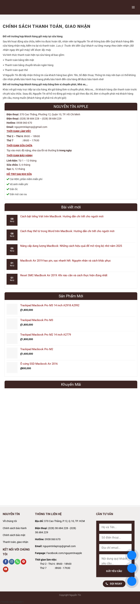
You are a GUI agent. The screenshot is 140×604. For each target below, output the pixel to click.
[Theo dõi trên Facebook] (5, 561)
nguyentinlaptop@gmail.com (59, 546)
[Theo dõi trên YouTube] (5, 569)
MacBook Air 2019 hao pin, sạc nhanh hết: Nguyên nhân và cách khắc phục (65, 260)
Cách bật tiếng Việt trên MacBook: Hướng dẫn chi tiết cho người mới (62, 216)
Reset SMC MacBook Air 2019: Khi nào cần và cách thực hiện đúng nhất (63, 275)
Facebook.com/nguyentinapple (64, 553)
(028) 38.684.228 (58, 528)
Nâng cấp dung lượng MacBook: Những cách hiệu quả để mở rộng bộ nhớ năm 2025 (71, 246)
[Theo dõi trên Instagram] (11, 561)
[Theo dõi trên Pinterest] (23, 561)
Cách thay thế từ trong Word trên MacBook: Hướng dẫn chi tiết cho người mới (67, 231)
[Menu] (133, 7)
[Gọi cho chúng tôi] (17, 561)
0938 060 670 (53, 539)
